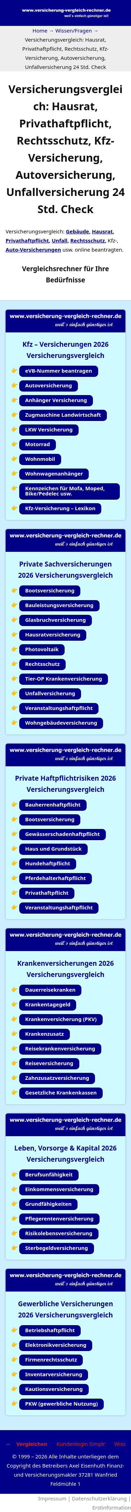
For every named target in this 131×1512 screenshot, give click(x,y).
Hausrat (102, 231)
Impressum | (55, 1498)
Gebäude (77, 231)
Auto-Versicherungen (33, 249)
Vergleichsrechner (52, 268)
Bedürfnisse (65, 279)
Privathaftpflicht (27, 240)
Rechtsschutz (87, 240)
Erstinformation (111, 1507)
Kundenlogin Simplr (81, 1443)
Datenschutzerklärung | (101, 1498)
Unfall (59, 240)
